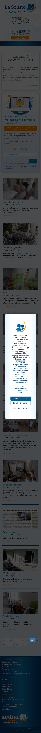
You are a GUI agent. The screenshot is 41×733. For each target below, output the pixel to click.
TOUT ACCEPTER (21, 399)
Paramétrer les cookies (20, 408)
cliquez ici (20, 392)
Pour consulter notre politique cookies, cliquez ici (20, 412)
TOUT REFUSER (20, 403)
